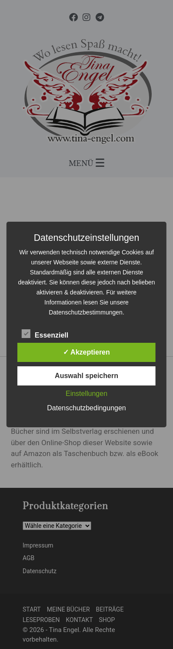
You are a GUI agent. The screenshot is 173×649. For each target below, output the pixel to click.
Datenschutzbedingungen (86, 408)
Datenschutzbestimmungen (86, 312)
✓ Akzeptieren (86, 352)
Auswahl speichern (86, 375)
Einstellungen (86, 393)
